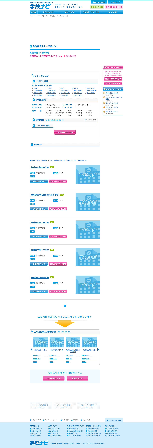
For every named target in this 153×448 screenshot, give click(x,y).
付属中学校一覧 (36, 435)
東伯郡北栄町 (51, 93)
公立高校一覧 (54, 431)
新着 (38, 160)
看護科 (69, 115)
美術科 (89, 110)
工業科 (79, 113)
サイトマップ (86, 420)
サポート (115, 2)
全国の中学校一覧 (36, 428)
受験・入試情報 (112, 12)
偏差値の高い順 (59, 160)
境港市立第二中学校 (40, 222)
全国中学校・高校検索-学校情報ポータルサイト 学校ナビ (65, 443)
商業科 (89, 113)
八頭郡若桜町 (38, 90)
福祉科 (89, 115)
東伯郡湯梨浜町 (92, 90)
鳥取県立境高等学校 (40, 278)
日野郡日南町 (51, 95)
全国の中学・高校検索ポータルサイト (41, 2)
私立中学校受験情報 (112, 428)
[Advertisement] (76, 30)
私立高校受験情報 (111, 433)
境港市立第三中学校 (40, 250)
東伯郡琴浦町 (38, 93)
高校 (71, 358)
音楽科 (79, 110)
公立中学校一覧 (36, 431)
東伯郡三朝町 (78, 90)
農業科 (69, 113)
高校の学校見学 (92, 431)
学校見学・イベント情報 (91, 12)
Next (98, 350)
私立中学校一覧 (36, 433)
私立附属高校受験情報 (113, 435)
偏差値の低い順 (47, 160)
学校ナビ (90, 443)
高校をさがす (69, 12)
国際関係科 (60, 113)
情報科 (79, 115)
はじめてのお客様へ (99, 2)
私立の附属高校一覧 (75, 435)
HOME (33, 12)
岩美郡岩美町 (91, 88)
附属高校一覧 (73, 433)
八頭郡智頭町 (51, 90)
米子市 (49, 88)
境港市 (76, 88)
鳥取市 (36, 88)
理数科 (59, 110)
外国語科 (49, 113)
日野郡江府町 (78, 95)
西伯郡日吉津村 (65, 93)
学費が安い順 (71, 160)
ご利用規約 (65, 420)
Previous (32, 350)
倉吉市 (63, 88)
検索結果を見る (70, 56)
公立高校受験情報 (111, 431)
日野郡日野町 (65, 95)
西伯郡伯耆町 (38, 95)
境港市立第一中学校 (40, 167)
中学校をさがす (48, 12)
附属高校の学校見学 (94, 435)
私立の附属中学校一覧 (76, 431)
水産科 (48, 115)
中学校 (38, 358)
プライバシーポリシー (51, 420)
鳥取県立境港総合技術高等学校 (44, 195)
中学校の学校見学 (93, 428)
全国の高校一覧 (55, 428)
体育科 (69, 110)
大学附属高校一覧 (55, 435)
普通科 (48, 110)
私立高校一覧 (54, 433)
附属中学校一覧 (73, 428)
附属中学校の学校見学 (94, 433)
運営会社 (75, 420)
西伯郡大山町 (78, 93)
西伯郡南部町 (91, 93)
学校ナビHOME (36, 420)
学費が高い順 (82, 160)
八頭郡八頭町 (65, 90)
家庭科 (59, 115)
